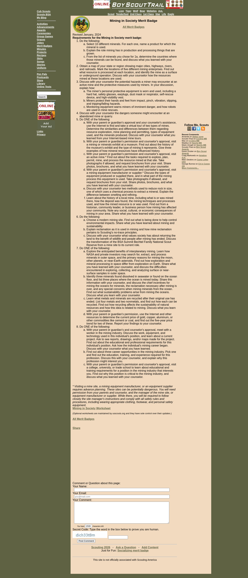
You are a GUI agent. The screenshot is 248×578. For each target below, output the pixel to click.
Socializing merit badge (133, 554)
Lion (121, 11)
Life (164, 14)
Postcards (43, 77)
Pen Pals (42, 74)
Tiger (128, 11)
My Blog (41, 17)
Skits (40, 58)
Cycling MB (201, 139)
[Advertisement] (196, 68)
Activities (42, 24)
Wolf (135, 11)
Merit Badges (44, 45)
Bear (142, 11)
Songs (40, 61)
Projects (42, 52)
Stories (41, 64)
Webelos (152, 11)
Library (41, 83)
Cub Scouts (44, 11)
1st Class (148, 14)
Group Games (45, 36)
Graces (41, 39)
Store (40, 80)
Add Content (150, 551)
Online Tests (44, 86)
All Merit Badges (133, 26)
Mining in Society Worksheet (91, 408)
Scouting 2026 (100, 551)
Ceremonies (44, 33)
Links (40, 131)
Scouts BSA (44, 14)
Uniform (41, 67)
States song (197, 137)
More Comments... (190, 168)
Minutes (41, 49)
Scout (111, 14)
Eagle (171, 14)
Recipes (41, 55)
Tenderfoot (122, 14)
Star (157, 14)
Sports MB (197, 143)
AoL (160, 11)
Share (76, 428)
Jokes (40, 42)
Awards (41, 30)
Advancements (45, 27)
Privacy (41, 134)
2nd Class (136, 14)
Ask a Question (126, 551)
